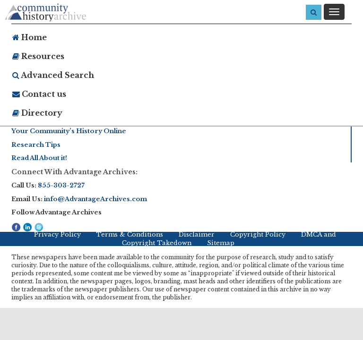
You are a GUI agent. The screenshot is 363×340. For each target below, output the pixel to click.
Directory (37, 113)
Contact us (39, 94)
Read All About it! (39, 158)
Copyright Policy (257, 234)
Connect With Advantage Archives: (74, 172)
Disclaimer (197, 234)
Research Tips (35, 144)
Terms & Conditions (129, 234)
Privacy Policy (57, 234)
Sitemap (220, 242)
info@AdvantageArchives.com (95, 199)
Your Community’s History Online (68, 131)
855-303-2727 (61, 185)
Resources (38, 56)
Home (29, 37)
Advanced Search (53, 75)
